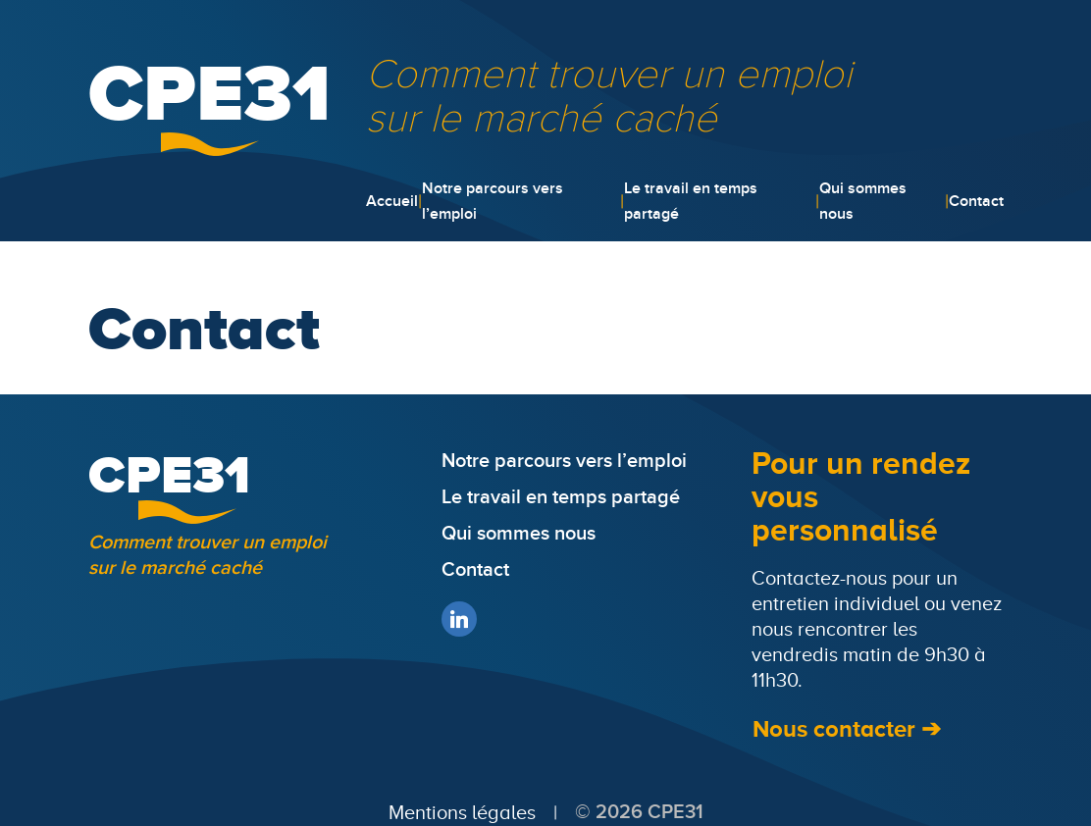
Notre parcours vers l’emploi (492, 201)
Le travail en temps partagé (690, 201)
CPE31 (209, 92)
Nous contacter (834, 729)
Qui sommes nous (863, 201)
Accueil (392, 201)
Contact (976, 201)
